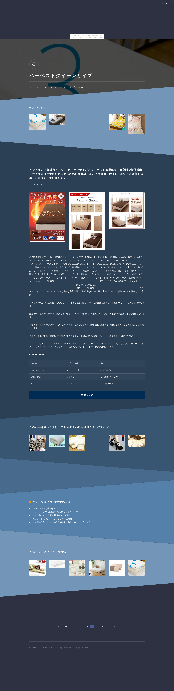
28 (97, 626)
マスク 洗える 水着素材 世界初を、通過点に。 (54, 515)
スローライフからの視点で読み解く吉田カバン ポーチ (57, 511)
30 (107, 626)
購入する (88, 395)
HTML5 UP (84, 647)
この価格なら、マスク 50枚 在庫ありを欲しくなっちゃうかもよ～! (63, 522)
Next (116, 626)
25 (82, 626)
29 (102, 626)
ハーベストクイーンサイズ (42, 647)
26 (87, 626)
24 (78, 626)
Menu (165, 4)
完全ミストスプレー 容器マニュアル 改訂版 (52, 518)
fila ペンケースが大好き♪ (44, 508)
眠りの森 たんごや (109, 377)
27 (92, 626)
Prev (57, 626)
